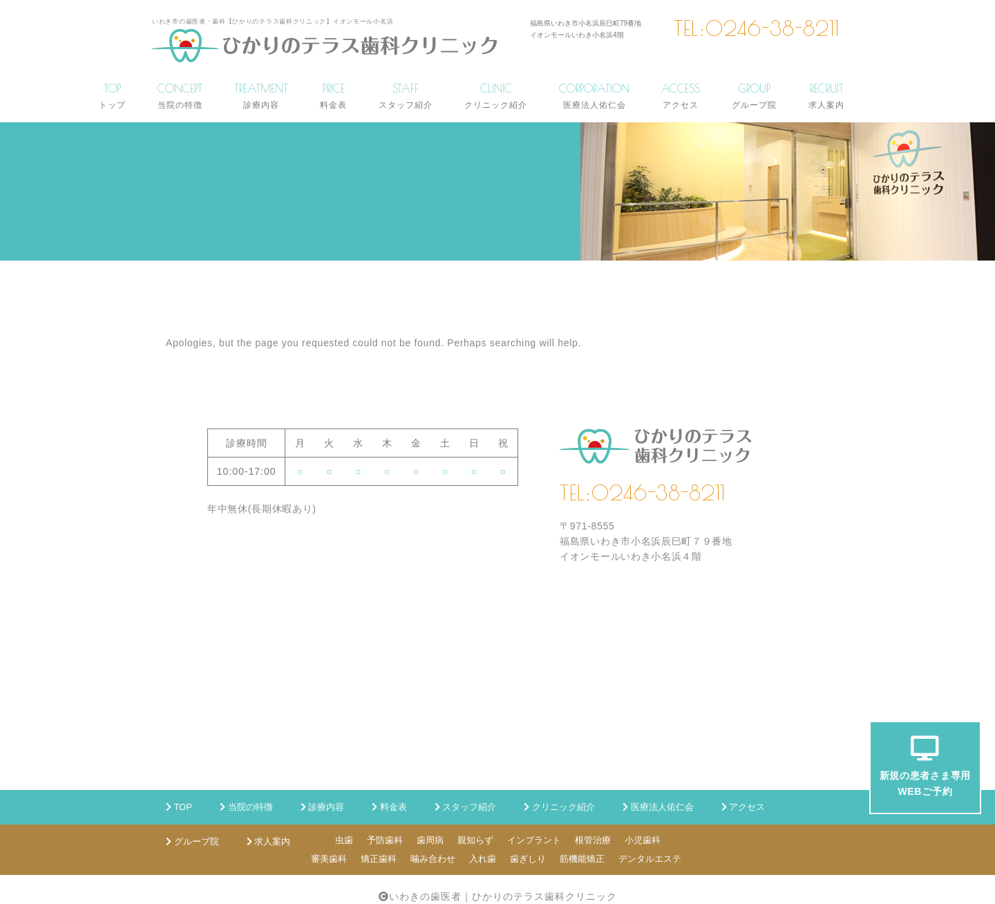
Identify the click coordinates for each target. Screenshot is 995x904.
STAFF (406, 95)
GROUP (754, 95)
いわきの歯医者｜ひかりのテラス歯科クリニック (503, 896)
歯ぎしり (528, 859)
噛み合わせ (432, 859)
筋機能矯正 (582, 859)
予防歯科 (385, 840)
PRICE (333, 95)
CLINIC (495, 95)
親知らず (475, 840)
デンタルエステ (649, 859)
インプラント (534, 840)
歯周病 (430, 840)
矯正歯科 (379, 859)
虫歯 (344, 840)
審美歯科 (329, 859)
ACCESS (680, 95)
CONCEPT (180, 95)
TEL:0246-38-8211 (757, 28)
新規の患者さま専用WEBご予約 (925, 766)
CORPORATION (594, 95)
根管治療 (593, 840)
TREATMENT (261, 95)
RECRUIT (826, 95)
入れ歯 (482, 859)
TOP (112, 95)
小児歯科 (643, 840)
